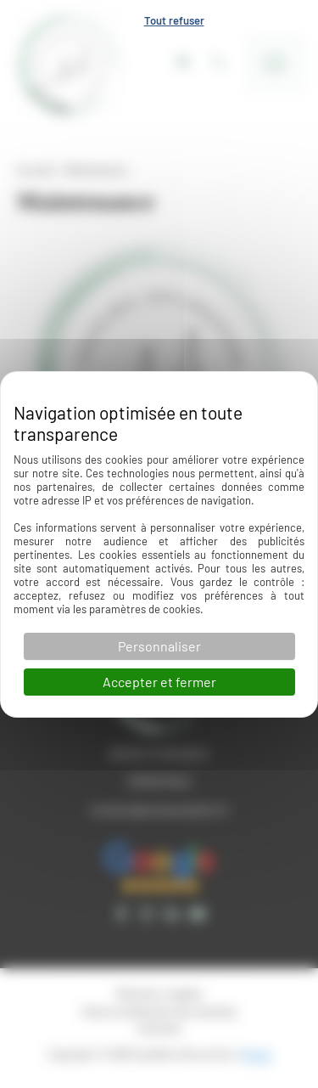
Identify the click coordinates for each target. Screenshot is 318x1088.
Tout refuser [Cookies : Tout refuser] (174, 20)
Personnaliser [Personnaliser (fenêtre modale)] (159, 646)
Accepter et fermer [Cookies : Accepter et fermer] (159, 682)
